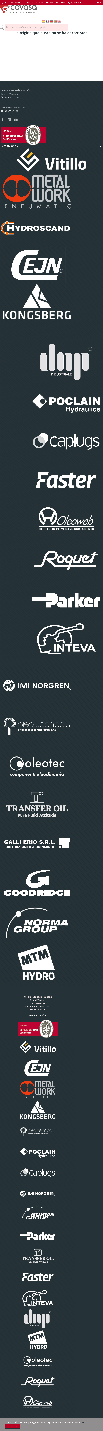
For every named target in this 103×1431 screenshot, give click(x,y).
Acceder (97, 2)
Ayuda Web (75, 2)
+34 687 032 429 (33, 2)
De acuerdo (12, 1426)
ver (83, 1422)
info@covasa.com (55, 2)
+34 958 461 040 (11, 2)
